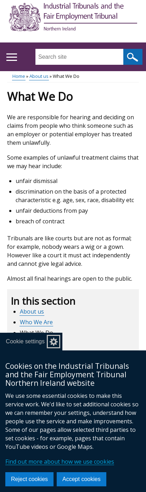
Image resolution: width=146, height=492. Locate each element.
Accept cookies (81, 479)
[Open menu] (11, 57)
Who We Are (36, 322)
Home (18, 76)
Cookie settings (25, 341)
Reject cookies (29, 479)
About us (39, 76)
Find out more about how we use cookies (59, 461)
